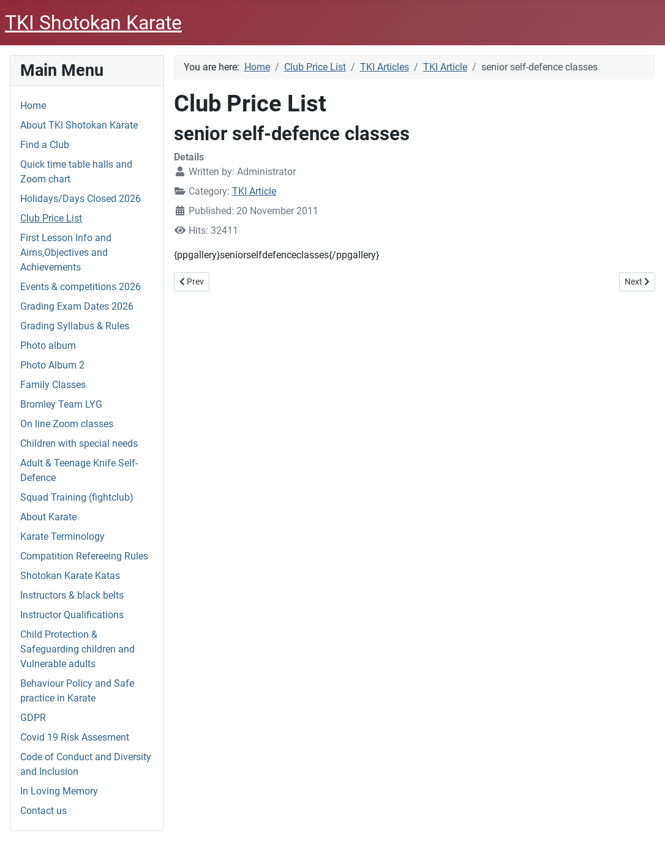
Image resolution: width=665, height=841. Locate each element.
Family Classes (53, 385)
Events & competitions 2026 (80, 287)
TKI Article (254, 191)
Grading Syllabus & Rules (74, 326)
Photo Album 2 (52, 365)
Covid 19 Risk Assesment (74, 737)
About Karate (48, 517)
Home (33, 105)
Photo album (48, 345)
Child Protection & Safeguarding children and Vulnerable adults (77, 649)
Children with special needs (79, 443)
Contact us (43, 811)
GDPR (33, 717)
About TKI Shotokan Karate (79, 125)
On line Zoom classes (66, 424)
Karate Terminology (62, 536)
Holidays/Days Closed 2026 (80, 198)
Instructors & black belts (72, 595)
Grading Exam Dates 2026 (76, 306)
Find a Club (44, 145)
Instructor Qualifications (72, 615)
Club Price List (51, 218)
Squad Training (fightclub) (76, 497)
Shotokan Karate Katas (70, 575)
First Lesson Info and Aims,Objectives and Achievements (65, 252)
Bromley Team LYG (61, 404)
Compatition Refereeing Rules (84, 556)
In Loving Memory (59, 791)
